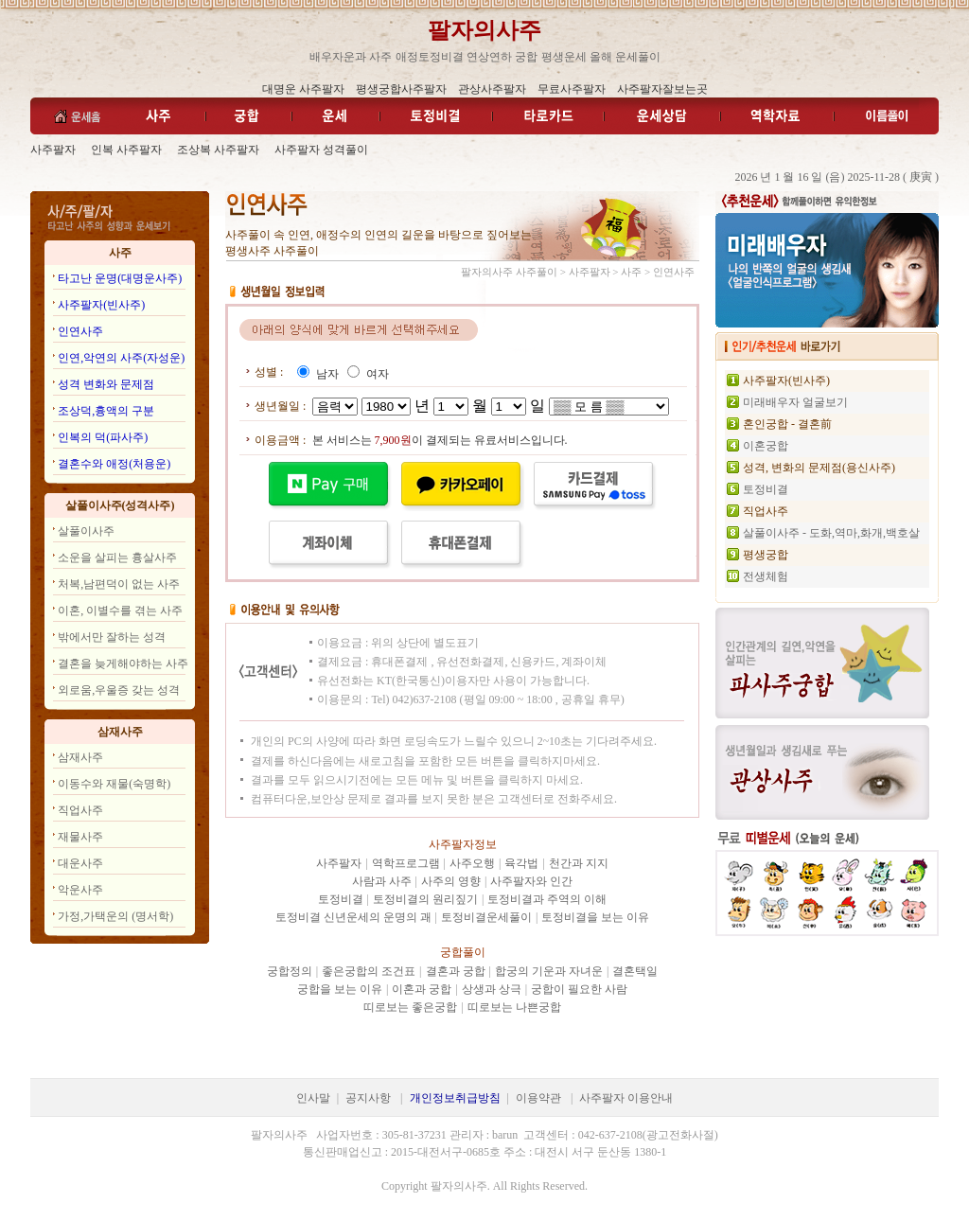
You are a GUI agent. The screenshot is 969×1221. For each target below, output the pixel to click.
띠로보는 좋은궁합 (410, 1007)
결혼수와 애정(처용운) (114, 463)
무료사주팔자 (571, 89)
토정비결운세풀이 (486, 917)
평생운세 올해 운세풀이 (601, 56)
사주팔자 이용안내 (626, 1098)
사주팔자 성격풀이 (321, 149)
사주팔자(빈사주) (101, 304)
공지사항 (368, 1098)
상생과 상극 (491, 989)
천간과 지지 (578, 863)
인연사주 (80, 331)
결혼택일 (635, 971)
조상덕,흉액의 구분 (106, 410)
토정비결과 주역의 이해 (547, 899)
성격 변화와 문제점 (106, 384)
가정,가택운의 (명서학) (115, 916)
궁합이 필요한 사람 (579, 989)
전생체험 (765, 576)
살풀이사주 (86, 531)
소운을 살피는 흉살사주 (117, 557)
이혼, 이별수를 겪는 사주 (120, 610)
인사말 (313, 1098)
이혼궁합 (765, 445)
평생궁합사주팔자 (401, 89)
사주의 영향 (451, 881)
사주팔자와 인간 (531, 881)
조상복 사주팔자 (218, 149)
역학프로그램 (406, 863)
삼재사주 (80, 757)
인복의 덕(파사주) (103, 437)
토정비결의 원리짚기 (425, 899)
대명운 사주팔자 (303, 89)
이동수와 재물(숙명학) (114, 783)
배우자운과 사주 (350, 56)
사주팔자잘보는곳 (662, 89)
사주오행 (472, 863)
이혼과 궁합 (421, 989)
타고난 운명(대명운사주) (120, 278)
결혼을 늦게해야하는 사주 (123, 663)
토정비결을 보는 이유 (595, 917)
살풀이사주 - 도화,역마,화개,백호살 (831, 533)
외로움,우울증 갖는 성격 (119, 690)
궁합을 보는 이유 (339, 989)
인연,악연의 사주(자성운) (121, 357)
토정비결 (340, 899)
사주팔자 (53, 149)
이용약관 (538, 1098)
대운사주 (80, 863)
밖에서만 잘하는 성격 (112, 637)
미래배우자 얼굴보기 (795, 402)
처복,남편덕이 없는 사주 (119, 584)
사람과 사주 (382, 881)
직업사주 (80, 810)
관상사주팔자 (492, 89)
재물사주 (80, 836)
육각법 (521, 863)
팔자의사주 (484, 30)
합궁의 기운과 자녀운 (549, 971)
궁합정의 (289, 971)
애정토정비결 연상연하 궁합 (466, 56)
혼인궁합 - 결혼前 (787, 424)
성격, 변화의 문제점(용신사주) (819, 467)
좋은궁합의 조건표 (368, 971)
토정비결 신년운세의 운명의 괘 (353, 917)
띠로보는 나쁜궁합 (514, 1007)
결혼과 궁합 (455, 971)
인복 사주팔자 (126, 149)
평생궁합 (765, 554)
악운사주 (80, 889)
